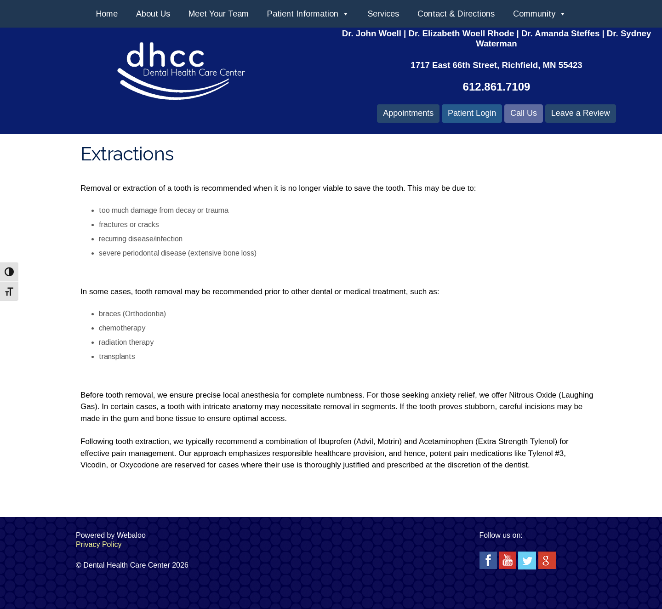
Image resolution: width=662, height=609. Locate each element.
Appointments (408, 113)
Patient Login (472, 113)
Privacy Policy (99, 544)
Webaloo (131, 535)
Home (107, 13)
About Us (153, 13)
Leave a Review (580, 113)
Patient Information (308, 13)
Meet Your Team (218, 13)
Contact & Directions (456, 13)
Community (539, 13)
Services (383, 13)
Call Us (523, 113)
